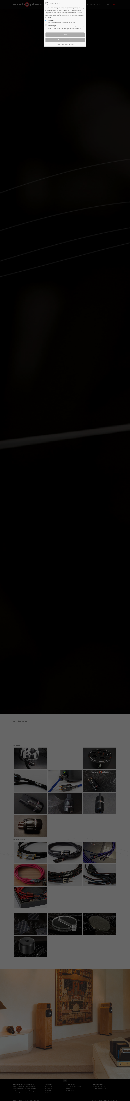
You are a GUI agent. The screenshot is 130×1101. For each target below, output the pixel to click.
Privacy (58, 44)
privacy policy (67, 15)
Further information (69, 44)
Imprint (62, 44)
